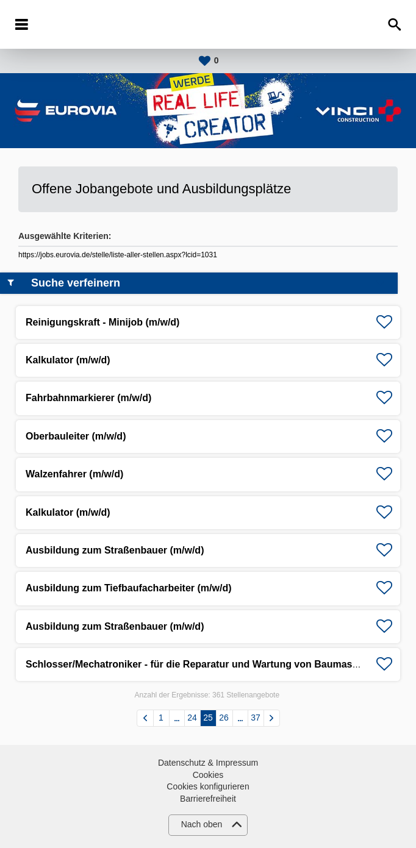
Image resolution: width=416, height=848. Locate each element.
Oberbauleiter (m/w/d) (76, 436)
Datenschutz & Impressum (208, 763)
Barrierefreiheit (208, 798)
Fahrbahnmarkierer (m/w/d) (88, 398)
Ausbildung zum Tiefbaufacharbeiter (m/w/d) (129, 588)
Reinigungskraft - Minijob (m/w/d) (102, 322)
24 (192, 717)
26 (224, 717)
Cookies (208, 775)
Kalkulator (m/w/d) (68, 360)
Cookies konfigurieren (208, 786)
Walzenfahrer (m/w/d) (74, 474)
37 (255, 717)
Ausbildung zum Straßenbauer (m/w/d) (115, 550)
